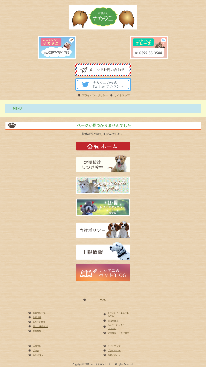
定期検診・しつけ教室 (118, 333)
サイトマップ (122, 95)
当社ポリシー (39, 355)
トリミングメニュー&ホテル (118, 314)
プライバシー (114, 350)
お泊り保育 (113, 320)
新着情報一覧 (39, 313)
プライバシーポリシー (95, 95)
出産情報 (37, 317)
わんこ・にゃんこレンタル (116, 327)
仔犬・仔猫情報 (40, 326)
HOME (103, 300)
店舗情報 (37, 346)
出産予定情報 (39, 322)
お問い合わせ (114, 355)
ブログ (36, 350)
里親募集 (37, 331)
